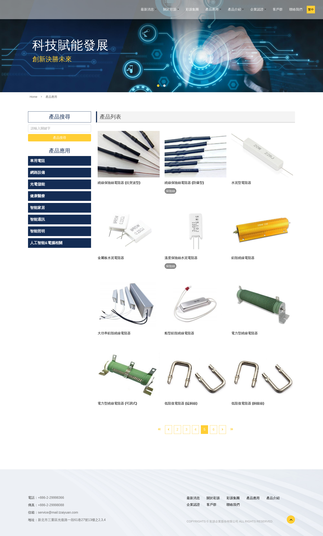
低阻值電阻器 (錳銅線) (181, 403)
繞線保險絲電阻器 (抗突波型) (119, 182)
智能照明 (37, 231)
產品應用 (51, 96)
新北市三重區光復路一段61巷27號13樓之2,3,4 (72, 520)
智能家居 (37, 208)
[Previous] (168, 429)
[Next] (222, 429)
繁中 (312, 11)
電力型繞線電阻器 (244, 333)
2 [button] (164, 85)
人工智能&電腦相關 (46, 243)
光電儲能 (37, 184)
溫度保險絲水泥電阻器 (181, 258)
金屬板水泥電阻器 (111, 258)
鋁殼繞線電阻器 (242, 258)
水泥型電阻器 (241, 182)
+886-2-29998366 (51, 497)
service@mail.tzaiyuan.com (58, 512)
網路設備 (37, 172)
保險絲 (171, 191)
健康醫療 (37, 196)
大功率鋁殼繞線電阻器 (114, 333)
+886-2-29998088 (51, 505)
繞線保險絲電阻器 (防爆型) (184, 182)
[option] (161, 46)
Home (33, 96)
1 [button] (158, 85)
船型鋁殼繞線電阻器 (179, 333)
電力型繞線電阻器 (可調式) (117, 403)
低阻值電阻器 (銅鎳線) (247, 403)
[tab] (59, 161)
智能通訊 (37, 219)
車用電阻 (37, 161)
